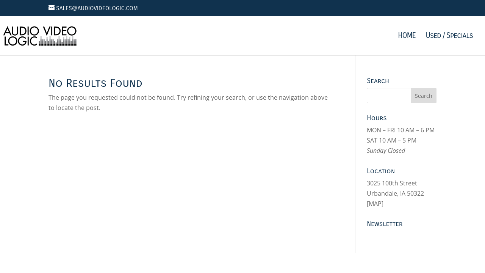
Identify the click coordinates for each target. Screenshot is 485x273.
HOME (407, 36)
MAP (375, 203)
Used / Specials (449, 36)
